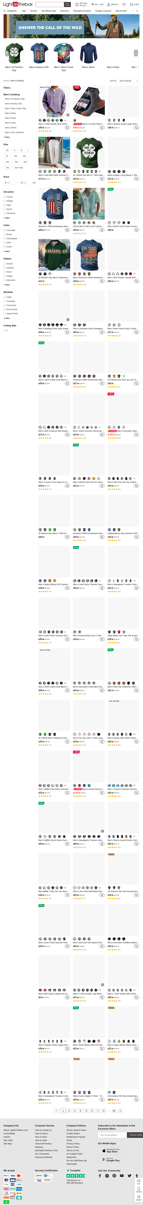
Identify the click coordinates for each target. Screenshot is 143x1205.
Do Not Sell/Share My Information (76, 1162)
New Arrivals (121, 11)
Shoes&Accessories (82, 11)
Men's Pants (10, 118)
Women (33, 11)
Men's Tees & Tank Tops (15, 108)
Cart (139, 1182)
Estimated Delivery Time (46, 1150)
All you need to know (76, 1130)
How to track (41, 1137)
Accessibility (9, 1133)
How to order (41, 1140)
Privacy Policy (73, 1143)
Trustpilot (73, 1170)
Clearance (64, 11)
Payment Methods (43, 1157)
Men (24, 11)
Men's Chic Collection (14, 132)
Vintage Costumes (103, 11)
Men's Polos (10, 123)
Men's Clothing (17, 81)
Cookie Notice (73, 1133)
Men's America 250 (13, 104)
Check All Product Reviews (43, 1145)
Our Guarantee (42, 1154)
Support (139, 1200)
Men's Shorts (10, 127)
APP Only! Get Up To (83, 4)
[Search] (50, 4)
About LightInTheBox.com (16, 1130)
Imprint (7, 1137)
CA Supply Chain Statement (74, 1155)
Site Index (8, 1140)
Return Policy (72, 1147)
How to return (41, 1133)
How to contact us (43, 1130)
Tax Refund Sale (48, 11)
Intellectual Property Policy (75, 1138)
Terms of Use (72, 1150)
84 (114, 1111)
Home (7, 80)
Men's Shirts (10, 113)
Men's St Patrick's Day (15, 99)
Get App (139, 1192)
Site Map (8, 1143)
